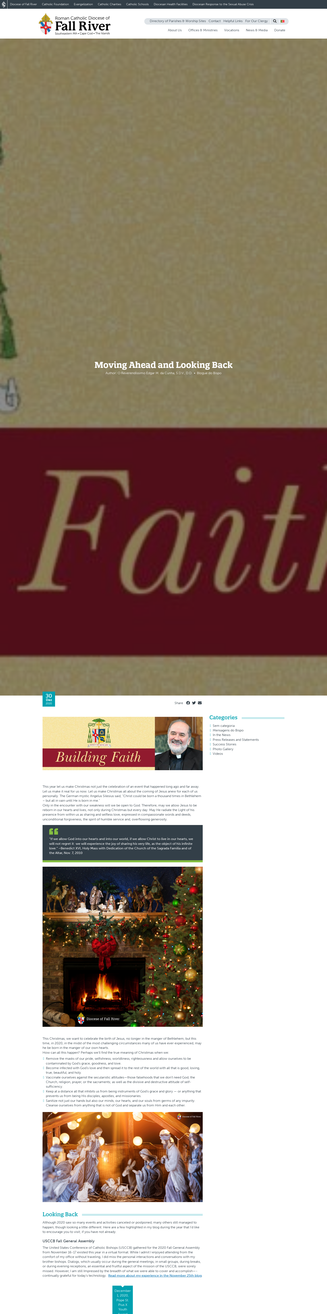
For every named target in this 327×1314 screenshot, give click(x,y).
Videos (218, 754)
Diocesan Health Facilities (170, 4)
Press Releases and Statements (236, 740)
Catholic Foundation (55, 4)
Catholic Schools (137, 4)
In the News (221, 735)
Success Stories (224, 744)
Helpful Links (233, 21)
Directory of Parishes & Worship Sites (178, 21)
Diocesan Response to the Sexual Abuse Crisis (223, 4)
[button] (282, 21)
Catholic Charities (109, 4)
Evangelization (83, 4)
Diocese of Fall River (23, 4)
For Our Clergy (256, 21)
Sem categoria (224, 726)
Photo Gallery (223, 749)
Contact (215, 21)
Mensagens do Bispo (228, 730)
